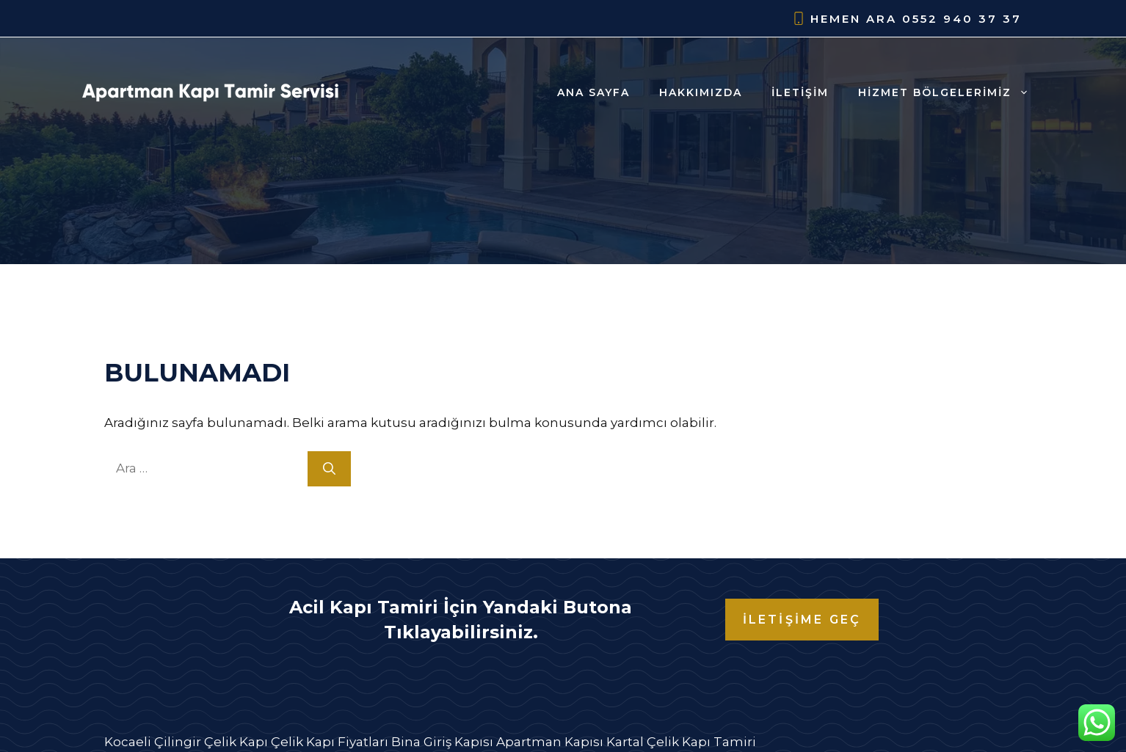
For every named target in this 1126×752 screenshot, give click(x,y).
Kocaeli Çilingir (152, 741)
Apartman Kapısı (549, 741)
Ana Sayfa (593, 92)
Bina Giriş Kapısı (442, 741)
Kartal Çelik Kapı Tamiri (681, 741)
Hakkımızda (700, 92)
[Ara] (329, 468)
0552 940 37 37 (962, 19)
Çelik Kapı (236, 741)
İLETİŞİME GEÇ (802, 620)
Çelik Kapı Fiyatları (329, 741)
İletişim (800, 92)
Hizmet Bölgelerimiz (951, 92)
